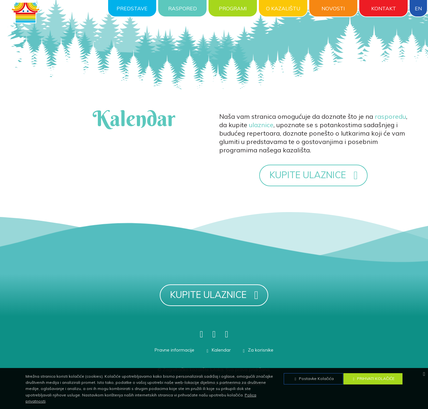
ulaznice (261, 125)
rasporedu (390, 116)
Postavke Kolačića (313, 378)
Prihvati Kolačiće (372, 378)
